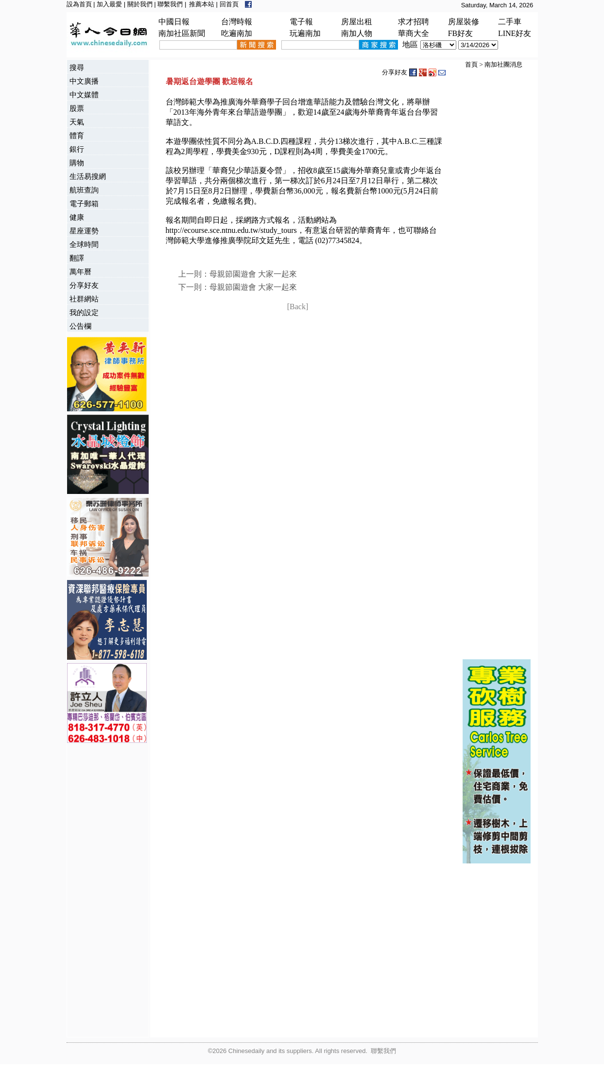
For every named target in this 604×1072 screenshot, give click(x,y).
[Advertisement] (106, 891)
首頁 (471, 64)
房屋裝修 (463, 22)
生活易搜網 (87, 176)
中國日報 (174, 22)
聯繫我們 (170, 4)
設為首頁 (79, 4)
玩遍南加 (305, 33)
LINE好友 (514, 33)
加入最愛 (109, 4)
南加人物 (356, 33)
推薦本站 (201, 4)
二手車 (509, 22)
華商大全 (413, 33)
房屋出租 (356, 22)
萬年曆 (80, 271)
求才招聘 (413, 22)
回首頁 (229, 4)
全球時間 (84, 244)
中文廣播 (84, 81)
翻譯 (76, 258)
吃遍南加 (236, 33)
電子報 (301, 22)
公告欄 (80, 326)
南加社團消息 (503, 64)
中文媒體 (84, 94)
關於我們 (140, 4)
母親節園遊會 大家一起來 (253, 274)
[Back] (298, 306)
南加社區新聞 (181, 33)
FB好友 (460, 33)
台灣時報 (236, 22)
